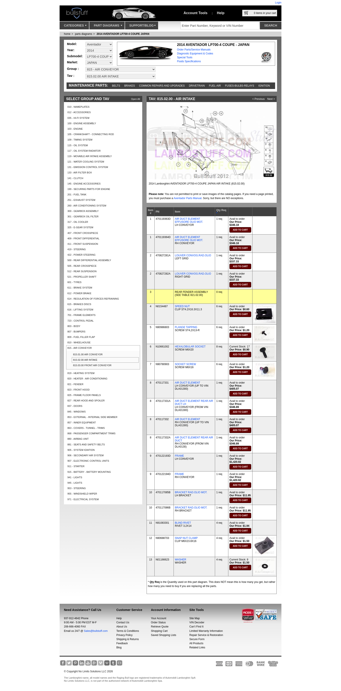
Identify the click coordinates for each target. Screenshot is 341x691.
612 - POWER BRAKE (79, 293)
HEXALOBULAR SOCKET (190, 346)
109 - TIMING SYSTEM (79, 139)
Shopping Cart (159, 630)
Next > (271, 99)
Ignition (264, 85)
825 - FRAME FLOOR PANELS (84, 395)
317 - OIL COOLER (77, 222)
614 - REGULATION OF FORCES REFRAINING (93, 298)
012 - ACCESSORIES (79, 112)
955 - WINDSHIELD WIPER (82, 493)
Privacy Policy (124, 635)
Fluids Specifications (189, 61)
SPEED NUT (182, 306)
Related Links (197, 647)
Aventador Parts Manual (188, 198)
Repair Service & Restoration (206, 635)
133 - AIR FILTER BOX (79, 172)
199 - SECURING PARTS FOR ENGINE (88, 189)
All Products (196, 643)
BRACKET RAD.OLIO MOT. (191, 492)
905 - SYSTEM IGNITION (81, 450)
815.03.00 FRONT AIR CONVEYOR (92, 365)
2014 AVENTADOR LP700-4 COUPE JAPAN (123, 33)
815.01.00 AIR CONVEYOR (88, 354)
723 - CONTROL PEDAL (80, 320)
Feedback (122, 643)
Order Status (158, 622)
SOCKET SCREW (185, 364)
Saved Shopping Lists (163, 635)
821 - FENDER (75, 384)
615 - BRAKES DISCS (79, 304)
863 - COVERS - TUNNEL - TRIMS (86, 428)
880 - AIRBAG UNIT (78, 439)
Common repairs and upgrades (162, 85)
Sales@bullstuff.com (96, 630)
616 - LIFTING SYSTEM (80, 309)
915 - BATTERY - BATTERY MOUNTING (89, 472)
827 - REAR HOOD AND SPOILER (86, 400)
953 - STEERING (76, 488)
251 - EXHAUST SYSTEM (81, 200)
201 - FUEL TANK (76, 194)
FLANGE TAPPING (186, 327)
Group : (73, 68)
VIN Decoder (196, 622)
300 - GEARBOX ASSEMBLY (83, 211)
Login (278, 2)
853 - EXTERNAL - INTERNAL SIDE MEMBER (92, 417)
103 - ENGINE (75, 128)
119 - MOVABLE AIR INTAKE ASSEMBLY (89, 156)
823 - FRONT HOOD (78, 389)
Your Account (158, 618)
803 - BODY (73, 326)
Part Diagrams (108, 26)
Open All (135, 99)
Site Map (194, 618)
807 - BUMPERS (76, 331)
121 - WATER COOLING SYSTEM (85, 161)
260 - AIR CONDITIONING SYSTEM (86, 205)
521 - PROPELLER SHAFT (81, 276)
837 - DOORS (74, 406)
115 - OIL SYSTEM (77, 145)
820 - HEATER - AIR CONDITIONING (87, 378)
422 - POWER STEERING (81, 254)
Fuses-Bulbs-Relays (239, 85)
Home (67, 33)
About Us (121, 626)
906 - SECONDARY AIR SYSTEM (85, 455)
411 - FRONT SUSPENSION (82, 244)
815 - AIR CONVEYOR (79, 348)
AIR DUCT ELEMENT (187, 382)
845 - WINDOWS (76, 411)
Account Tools (195, 13)
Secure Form (196, 639)
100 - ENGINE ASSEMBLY (81, 123)
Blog (119, 647)
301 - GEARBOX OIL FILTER (83, 216)
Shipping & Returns (127, 639)
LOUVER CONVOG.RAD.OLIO (193, 255)
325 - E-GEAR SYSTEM (80, 227)
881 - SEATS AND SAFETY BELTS (86, 444)
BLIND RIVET (183, 522)
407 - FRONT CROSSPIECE (82, 233)
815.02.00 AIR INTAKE (85, 360)
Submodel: (75, 56)
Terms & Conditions (127, 630)
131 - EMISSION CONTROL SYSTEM (87, 167)
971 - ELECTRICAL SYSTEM (83, 499)
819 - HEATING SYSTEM (81, 373)
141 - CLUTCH (75, 178)
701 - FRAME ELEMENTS (81, 315)
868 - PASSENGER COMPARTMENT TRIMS (91, 433)
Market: (72, 62)
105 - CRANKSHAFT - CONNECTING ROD (90, 134)
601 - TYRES (74, 282)
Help (220, 13)
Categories (75, 26)
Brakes (129, 85)
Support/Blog (142, 26)
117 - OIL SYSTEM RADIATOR (84, 150)
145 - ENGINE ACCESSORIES (83, 183)
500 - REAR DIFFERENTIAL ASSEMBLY (89, 260)
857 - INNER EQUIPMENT (81, 422)
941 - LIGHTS (74, 477)
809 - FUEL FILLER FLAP (81, 337)
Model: (72, 44)
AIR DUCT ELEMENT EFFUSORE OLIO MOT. (189, 220)
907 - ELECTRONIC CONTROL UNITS (88, 461)
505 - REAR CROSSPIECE (82, 266)
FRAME (179, 455)
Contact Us (122, 622)
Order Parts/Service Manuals (194, 49)
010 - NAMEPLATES (78, 107)
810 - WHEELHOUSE (78, 342)
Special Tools (184, 57)
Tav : (70, 75)
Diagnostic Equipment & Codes (195, 53)
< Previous (258, 99)
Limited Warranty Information (206, 630)
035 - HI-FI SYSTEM (78, 118)
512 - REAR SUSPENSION (82, 271)
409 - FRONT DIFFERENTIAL (83, 238)
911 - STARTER (75, 466)
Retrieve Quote (160, 626)
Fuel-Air (215, 85)
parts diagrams (83, 33)
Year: (70, 50)
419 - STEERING (76, 249)
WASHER (180, 559)
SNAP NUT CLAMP (186, 538)
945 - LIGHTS (74, 482)
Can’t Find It (196, 626)
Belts (116, 85)
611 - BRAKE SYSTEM (79, 287)
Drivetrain (197, 85)
